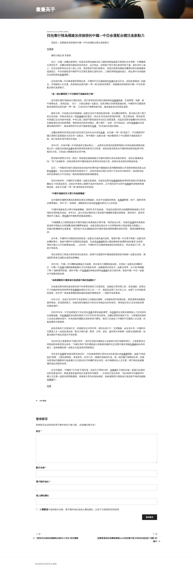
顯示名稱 (41, 467)
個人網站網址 (42, 495)
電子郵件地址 (43, 482)
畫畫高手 (45, 9)
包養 (62, 75)
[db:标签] (43, 400)
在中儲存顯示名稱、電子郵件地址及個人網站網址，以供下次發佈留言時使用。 (80, 509)
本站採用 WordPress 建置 (46, 564)
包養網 (50, 49)
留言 (39, 431)
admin (65, 31)
